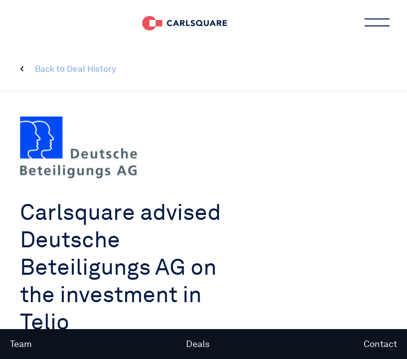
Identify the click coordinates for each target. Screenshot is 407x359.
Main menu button (376, 22)
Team (21, 344)
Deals (197, 344)
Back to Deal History (75, 69)
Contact (380, 344)
